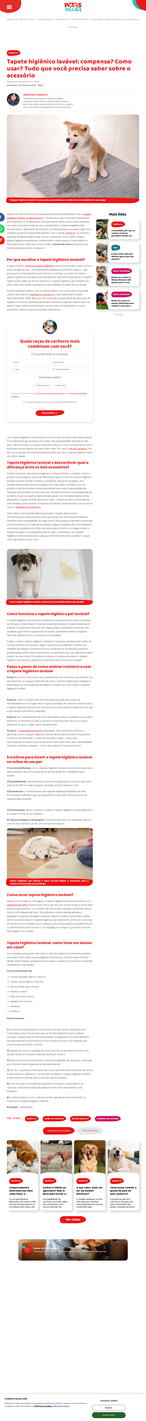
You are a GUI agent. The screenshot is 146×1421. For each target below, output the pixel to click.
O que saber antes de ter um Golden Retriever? (89, 1191)
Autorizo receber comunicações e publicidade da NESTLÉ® (51, 402)
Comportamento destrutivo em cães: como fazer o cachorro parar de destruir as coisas (21, 1194)
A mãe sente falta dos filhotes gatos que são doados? (122, 256)
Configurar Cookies (108, 1400)
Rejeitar (108, 1407)
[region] (73, 1407)
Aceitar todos (109, 1415)
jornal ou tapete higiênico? (40, 266)
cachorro (70, 233)
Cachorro (13, 53)
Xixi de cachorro (80, 1118)
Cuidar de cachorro (54, 1118)
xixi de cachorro (78, 448)
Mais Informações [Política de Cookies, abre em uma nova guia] (61, 1406)
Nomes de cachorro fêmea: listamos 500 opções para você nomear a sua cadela (121, 281)
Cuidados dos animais (107, 1118)
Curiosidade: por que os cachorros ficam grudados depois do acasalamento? (123, 234)
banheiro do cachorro (28, 507)
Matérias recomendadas (58, 1131)
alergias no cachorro (42, 294)
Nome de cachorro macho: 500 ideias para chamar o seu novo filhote (122, 304)
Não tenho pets (43, 385)
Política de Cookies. (43, 1406)
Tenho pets (61, 385)
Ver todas (73, 1220)
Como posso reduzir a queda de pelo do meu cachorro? (123, 1191)
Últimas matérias (91, 1131)
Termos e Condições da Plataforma (50, 393)
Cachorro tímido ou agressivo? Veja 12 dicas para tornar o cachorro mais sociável (54, 1194)
